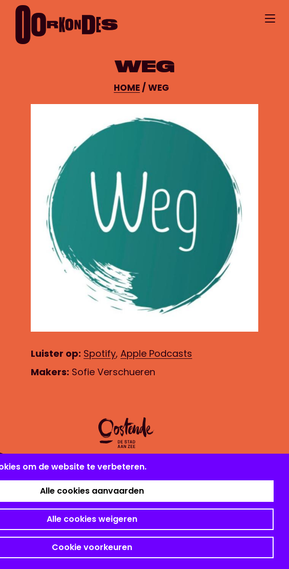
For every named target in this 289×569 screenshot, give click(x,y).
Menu (270, 18)
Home (127, 88)
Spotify (100, 353)
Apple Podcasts (156, 353)
